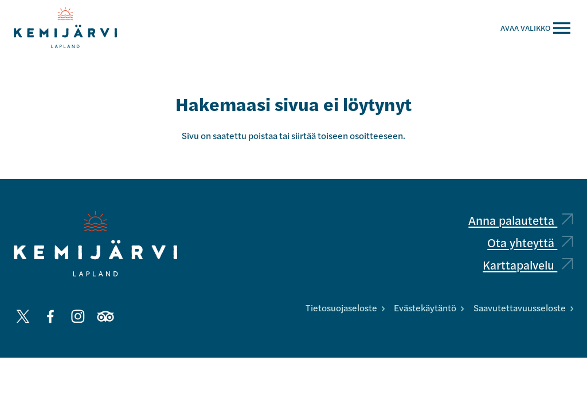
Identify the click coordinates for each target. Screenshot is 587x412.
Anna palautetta (520, 220)
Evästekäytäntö (429, 307)
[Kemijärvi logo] (95, 243)
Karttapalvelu (528, 264)
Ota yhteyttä (530, 242)
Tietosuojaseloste (345, 307)
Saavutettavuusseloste (523, 307)
